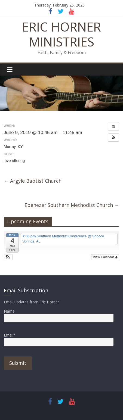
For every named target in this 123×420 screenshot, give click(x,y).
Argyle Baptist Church (32, 181)
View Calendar (105, 257)
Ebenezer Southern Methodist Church (71, 205)
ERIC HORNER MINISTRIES (61, 34)
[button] (113, 137)
